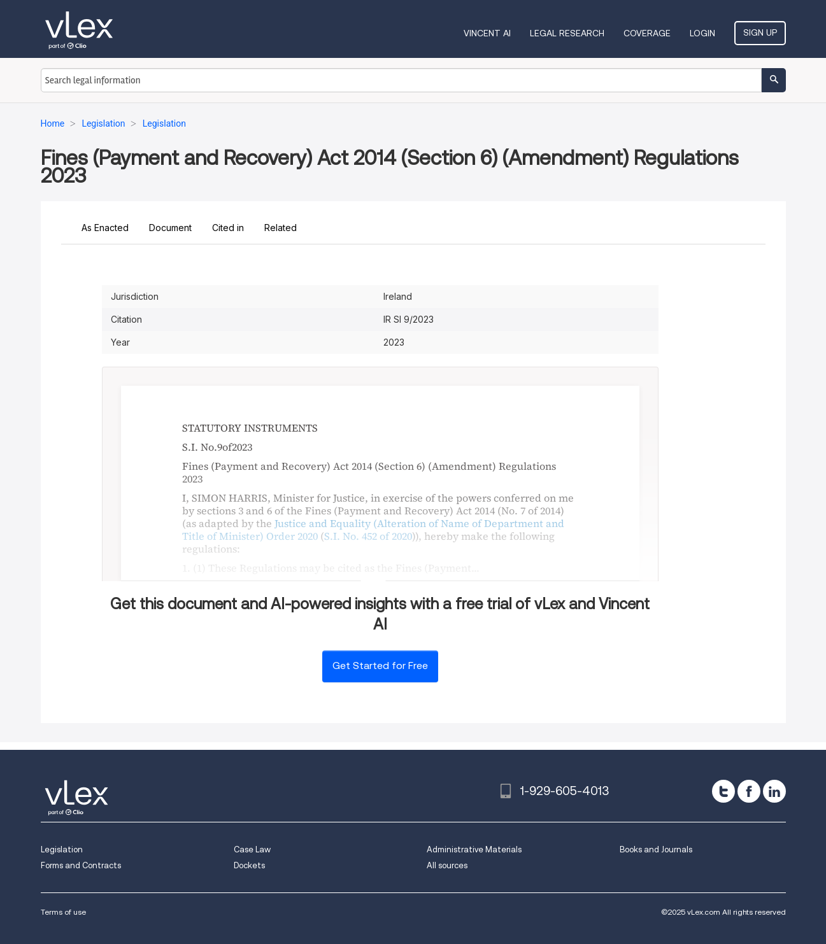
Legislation (62, 849)
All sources (447, 865)
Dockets (249, 865)
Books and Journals (656, 849)
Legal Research (567, 33)
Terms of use (63, 912)
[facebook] (748, 791)
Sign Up (760, 32)
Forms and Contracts (81, 865)
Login (702, 33)
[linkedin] (774, 791)
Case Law (252, 849)
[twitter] (723, 791)
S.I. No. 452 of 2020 (368, 536)
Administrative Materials (474, 849)
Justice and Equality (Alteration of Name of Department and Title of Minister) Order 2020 (373, 529)
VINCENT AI (487, 33)
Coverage (647, 33)
